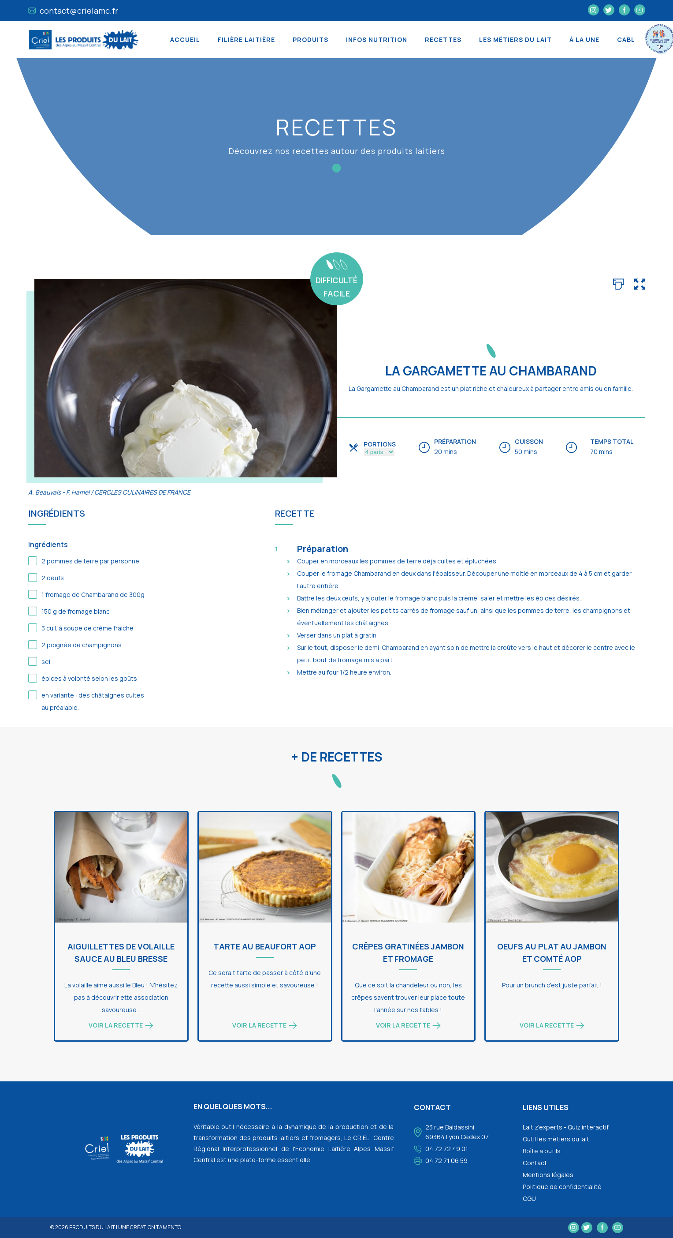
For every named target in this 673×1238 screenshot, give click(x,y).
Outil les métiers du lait (556, 1139)
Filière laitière (246, 39)
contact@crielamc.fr (73, 10)
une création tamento (149, 1227)
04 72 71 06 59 (446, 1160)
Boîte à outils (542, 1151)
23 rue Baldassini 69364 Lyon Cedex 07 (457, 1132)
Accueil (185, 39)
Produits (310, 39)
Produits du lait (92, 1227)
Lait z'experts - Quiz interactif (566, 1127)
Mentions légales (548, 1174)
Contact (535, 1163)
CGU (529, 1198)
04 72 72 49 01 (446, 1148)
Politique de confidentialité (562, 1186)
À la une (584, 39)
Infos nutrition (376, 39)
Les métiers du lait (515, 39)
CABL (626, 39)
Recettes (443, 39)
